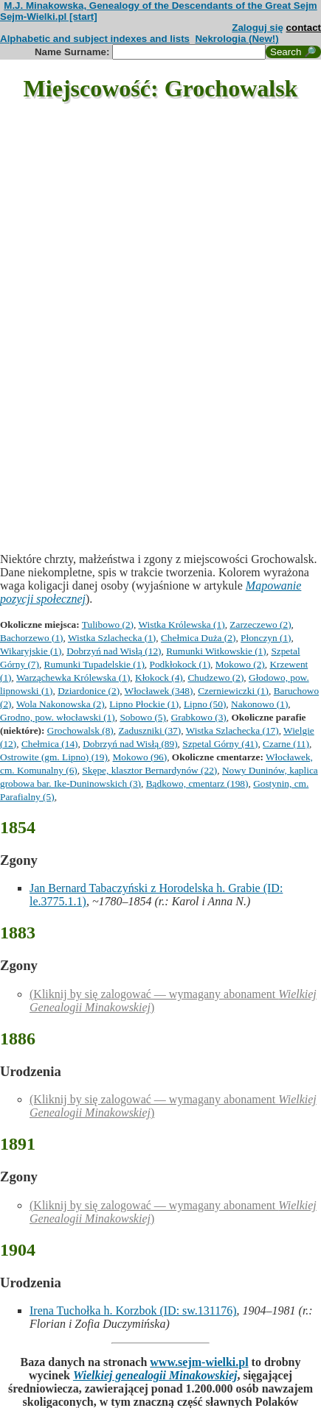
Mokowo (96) (140, 757)
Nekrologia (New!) (236, 38)
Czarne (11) (286, 743)
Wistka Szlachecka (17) (232, 730)
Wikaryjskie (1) (30, 651)
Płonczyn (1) (266, 637)
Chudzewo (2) (215, 677)
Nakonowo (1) (259, 704)
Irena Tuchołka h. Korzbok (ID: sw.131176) (133, 1310)
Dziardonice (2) (89, 690)
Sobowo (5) (143, 717)
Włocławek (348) (159, 690)
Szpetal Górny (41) (220, 743)
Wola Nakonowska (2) (60, 704)
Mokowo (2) (240, 664)
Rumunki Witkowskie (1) (216, 651)
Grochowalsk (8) (80, 730)
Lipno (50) (205, 704)
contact (303, 27)
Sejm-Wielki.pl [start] (48, 16)
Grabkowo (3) (199, 717)
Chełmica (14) (49, 743)
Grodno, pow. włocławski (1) (57, 717)
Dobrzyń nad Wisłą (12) (113, 651)
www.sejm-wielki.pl (199, 1362)
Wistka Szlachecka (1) (112, 637)
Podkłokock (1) (180, 664)
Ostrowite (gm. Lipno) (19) (54, 757)
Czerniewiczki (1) (233, 690)
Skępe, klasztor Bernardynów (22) (149, 770)
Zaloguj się (257, 27)
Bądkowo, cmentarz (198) (197, 783)
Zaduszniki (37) (149, 730)
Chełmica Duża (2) (198, 637)
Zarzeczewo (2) (260, 624)
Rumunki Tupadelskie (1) (94, 664)
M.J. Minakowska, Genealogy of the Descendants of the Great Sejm (160, 5)
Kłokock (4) (159, 677)
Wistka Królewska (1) (181, 624)
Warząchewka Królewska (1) (73, 677)
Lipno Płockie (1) (144, 704)
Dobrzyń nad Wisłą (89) (130, 743)
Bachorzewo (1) (31, 637)
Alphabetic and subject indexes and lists (95, 38)
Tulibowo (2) (108, 624)
